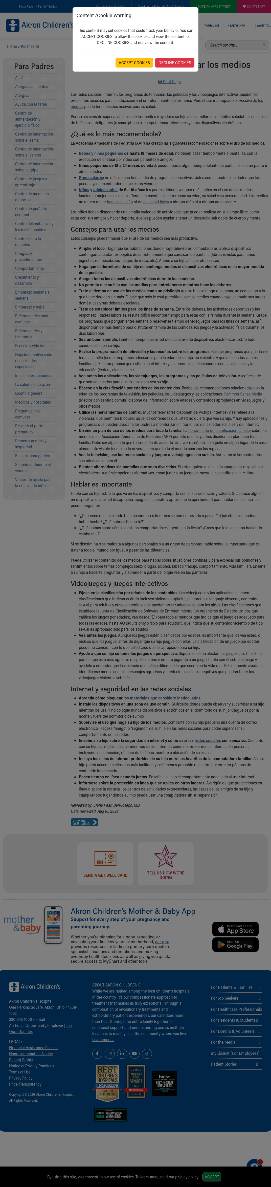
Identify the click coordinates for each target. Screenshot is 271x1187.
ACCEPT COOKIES (134, 62)
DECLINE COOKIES (175, 62)
